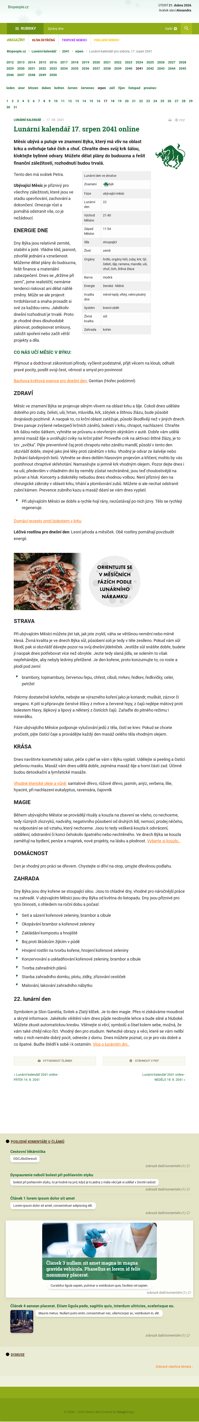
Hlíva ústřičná (43, 40)
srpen (79, 51)
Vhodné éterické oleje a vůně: (40, 783)
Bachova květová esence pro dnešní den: (51, 380)
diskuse (15, 1355)
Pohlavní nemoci (106, 40)
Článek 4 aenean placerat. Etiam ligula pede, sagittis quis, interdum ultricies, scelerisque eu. (92, 1306)
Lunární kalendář (44, 51)
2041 (65, 51)
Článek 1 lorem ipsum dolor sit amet (42, 1199)
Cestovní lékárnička (27, 1152)
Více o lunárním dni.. (111, 1044)
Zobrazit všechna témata (173, 1367)
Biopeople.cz (18, 7)
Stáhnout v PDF (144, 1061)
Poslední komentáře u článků (35, 1142)
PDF (180, 120)
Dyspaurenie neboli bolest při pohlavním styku (51, 1175)
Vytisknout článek (55, 1061)
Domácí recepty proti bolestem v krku (47, 521)
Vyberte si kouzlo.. (163, 840)
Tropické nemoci (74, 40)
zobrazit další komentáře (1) (165, 1166)
